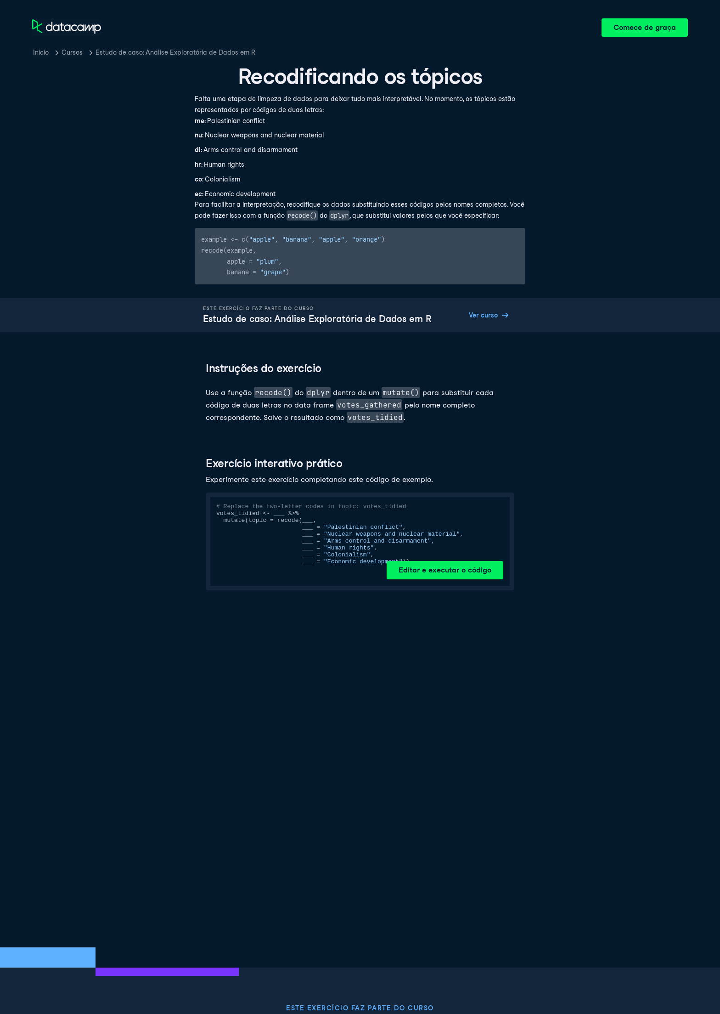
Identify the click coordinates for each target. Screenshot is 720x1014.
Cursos (72, 52)
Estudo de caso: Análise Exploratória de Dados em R (175, 52)
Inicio (41, 52)
